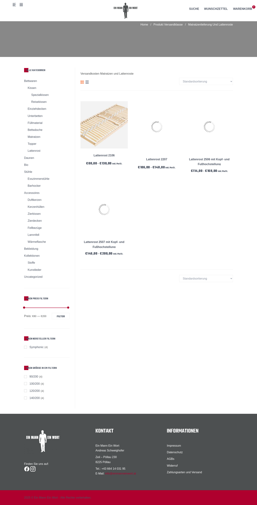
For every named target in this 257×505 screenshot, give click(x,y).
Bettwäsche (35, 129)
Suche (194, 8)
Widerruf (172, 465)
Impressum (174, 445)
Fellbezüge (35, 227)
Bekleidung (31, 248)
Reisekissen (39, 101)
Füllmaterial (35, 122)
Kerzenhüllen (36, 206)
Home (144, 24)
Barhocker (34, 185)
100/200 (34, 383)
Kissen (32, 87)
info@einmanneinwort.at (120, 473)
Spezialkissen (40, 94)
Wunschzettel (216, 8)
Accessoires (31, 192)
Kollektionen (32, 255)
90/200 (33, 376)
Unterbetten (35, 115)
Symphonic (36, 347)
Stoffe (31, 262)
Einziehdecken (37, 108)
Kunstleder (34, 269)
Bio (26, 164)
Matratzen (34, 136)
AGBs (170, 458)
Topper (32, 143)
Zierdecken (35, 220)
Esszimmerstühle (38, 178)
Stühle (28, 171)
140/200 (34, 398)
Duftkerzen (34, 199)
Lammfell (33, 234)
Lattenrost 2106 (104, 155)
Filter (61, 317)
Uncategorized (33, 276)
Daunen (29, 157)
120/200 (34, 390)
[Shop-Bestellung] (206, 81)
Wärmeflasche (37, 241)
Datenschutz (175, 452)
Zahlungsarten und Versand (184, 472)
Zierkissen (34, 213)
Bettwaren (30, 80)
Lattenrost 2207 (156, 159)
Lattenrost (34, 150)
